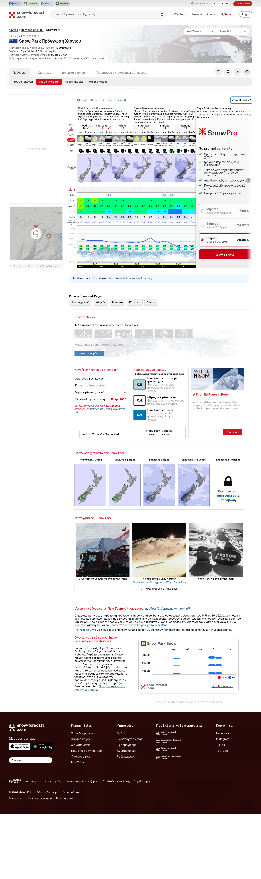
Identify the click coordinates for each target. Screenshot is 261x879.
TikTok (220, 745)
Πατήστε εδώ (82, 629)
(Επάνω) (23, 81)
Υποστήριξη (53, 781)
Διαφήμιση (33, 781)
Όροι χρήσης (16, 798)
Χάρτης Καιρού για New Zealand (147, 625)
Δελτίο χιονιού (80, 302)
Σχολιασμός (142, 781)
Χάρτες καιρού (98, 81)
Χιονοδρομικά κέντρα (86, 733)
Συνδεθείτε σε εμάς (116, 781)
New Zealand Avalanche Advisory (129, 278)
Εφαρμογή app (127, 745)
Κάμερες (134, 302)
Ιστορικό (117, 302)
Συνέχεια (225, 254)
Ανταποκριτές (126, 750)
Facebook (222, 733)
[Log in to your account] (246, 14)
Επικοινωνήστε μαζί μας (82, 781)
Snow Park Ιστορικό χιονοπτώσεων (159, 432)
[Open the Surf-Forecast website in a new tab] (15, 3)
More (72, 169)
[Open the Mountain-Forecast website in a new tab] (31, 3)
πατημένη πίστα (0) (176, 608)
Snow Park (53, 29)
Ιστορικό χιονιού (73, 72)
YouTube (222, 750)
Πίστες (151, 302)
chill (72, 212)
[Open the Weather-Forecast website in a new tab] (62, 3)
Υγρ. (72, 217)
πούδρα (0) (97, 408)
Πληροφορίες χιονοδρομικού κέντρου (121, 72)
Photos (211, 14)
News (197, 14)
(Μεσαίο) (49, 81)
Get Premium (243, 3)
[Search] (162, 14)
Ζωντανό (44, 72)
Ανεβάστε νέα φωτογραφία (159, 588)
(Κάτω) (74, 81)
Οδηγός (101, 302)
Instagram (222, 739)
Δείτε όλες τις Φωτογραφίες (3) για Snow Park (159, 582)
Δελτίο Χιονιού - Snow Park (101, 434)
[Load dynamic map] (36, 233)
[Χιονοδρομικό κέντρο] (232, 31)
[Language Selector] (221, 4)
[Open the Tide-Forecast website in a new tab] (47, 3)
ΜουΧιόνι (77, 762)
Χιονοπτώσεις (81, 745)
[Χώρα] (200, 31)
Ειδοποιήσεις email (129, 739)
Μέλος (121, 733)
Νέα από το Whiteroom (87, 750)
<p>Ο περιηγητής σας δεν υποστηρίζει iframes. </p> (188, 667)
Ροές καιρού (125, 756)
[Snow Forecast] (26, 14)
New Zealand (32, 29)
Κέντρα (13, 29)
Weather (180, 14)
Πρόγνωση (20, 72)
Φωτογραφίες (80, 756)
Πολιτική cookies (65, 798)
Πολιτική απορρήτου (40, 798)
